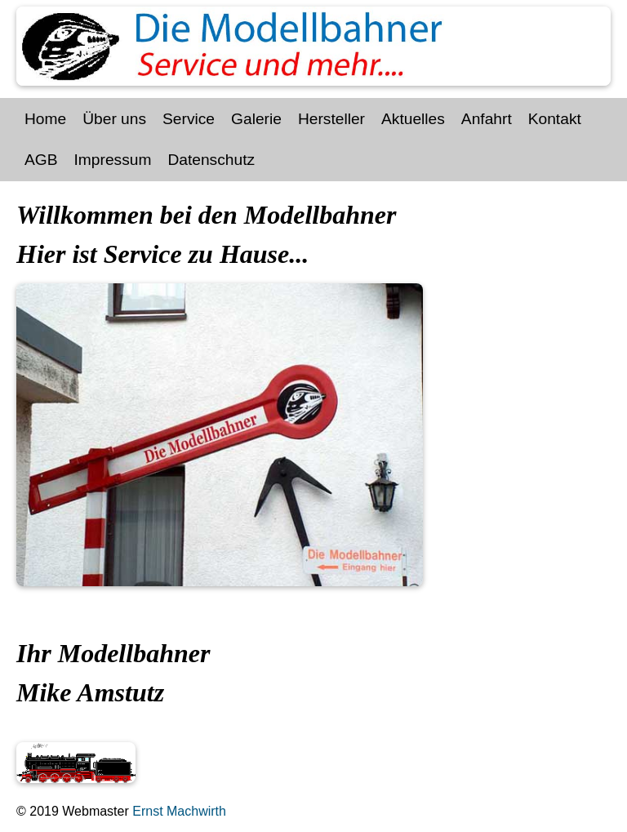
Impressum (113, 159)
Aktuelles (413, 118)
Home (45, 118)
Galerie (256, 118)
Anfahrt (486, 118)
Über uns (114, 118)
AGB (41, 159)
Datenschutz (211, 159)
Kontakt (554, 118)
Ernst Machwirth (177, 811)
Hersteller (331, 118)
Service (188, 118)
